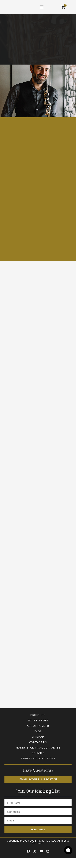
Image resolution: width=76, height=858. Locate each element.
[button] (41, 7)
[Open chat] (68, 850)
